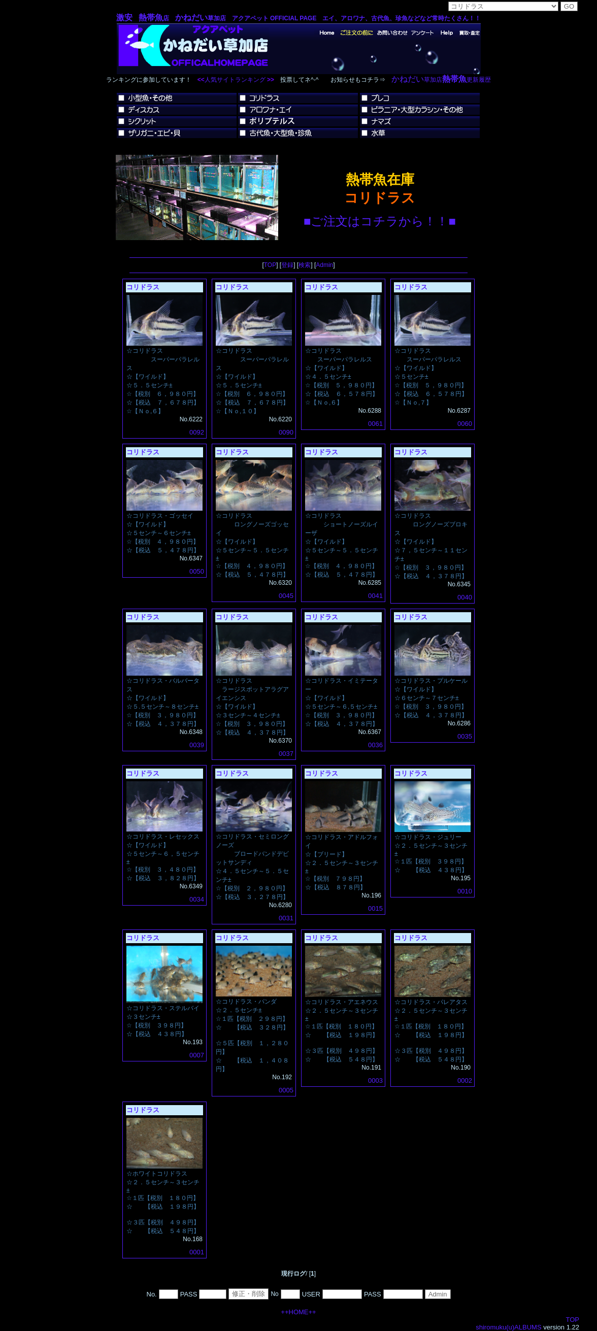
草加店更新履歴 (441, 79)
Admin (324, 265)
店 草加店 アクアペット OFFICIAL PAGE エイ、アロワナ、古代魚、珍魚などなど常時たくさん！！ (298, 18)
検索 (304, 265)
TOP (270, 265)
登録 (287, 265)
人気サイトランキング (235, 79)
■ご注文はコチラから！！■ (380, 221)
